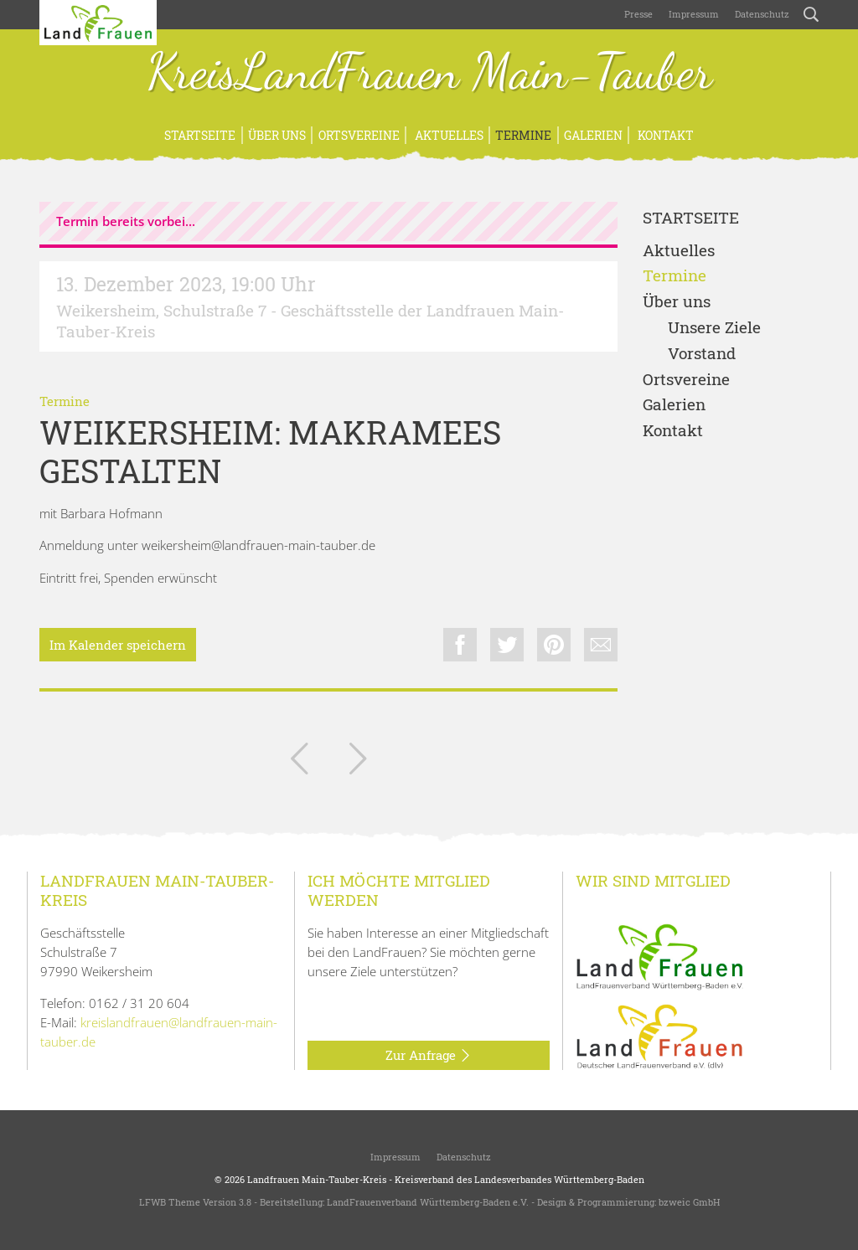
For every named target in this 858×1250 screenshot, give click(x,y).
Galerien (593, 135)
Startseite (199, 135)
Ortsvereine (359, 135)
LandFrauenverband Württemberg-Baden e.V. (428, 1202)
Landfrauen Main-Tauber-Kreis (316, 1179)
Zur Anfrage (428, 1056)
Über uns (277, 135)
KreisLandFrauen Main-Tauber (429, 73)
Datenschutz (760, 14)
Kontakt (664, 135)
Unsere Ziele (714, 327)
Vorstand (702, 353)
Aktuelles (447, 135)
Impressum (692, 14)
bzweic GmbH (689, 1202)
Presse (638, 14)
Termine (523, 135)
